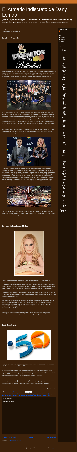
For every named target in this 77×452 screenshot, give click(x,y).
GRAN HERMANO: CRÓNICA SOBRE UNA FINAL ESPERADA (64, 91)
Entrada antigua (51, 437)
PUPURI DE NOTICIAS (64, 169)
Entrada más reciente (9, 437)
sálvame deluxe (37, 395)
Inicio (31, 437)
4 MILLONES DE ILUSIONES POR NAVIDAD (64, 111)
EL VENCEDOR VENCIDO (64, 127)
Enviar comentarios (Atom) (15, 440)
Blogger (52, 447)
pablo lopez (9, 395)
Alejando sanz (17, 393)
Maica (39, 447)
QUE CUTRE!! (63, 132)
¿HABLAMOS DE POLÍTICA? (64, 163)
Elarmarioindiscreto (65, 31)
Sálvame (31, 395)
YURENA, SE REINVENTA (64, 181)
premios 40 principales (17, 395)
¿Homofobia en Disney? (63, 198)
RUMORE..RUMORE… (64, 67)
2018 (62, 39)
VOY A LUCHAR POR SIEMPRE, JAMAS (64, 189)
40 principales (10, 393)
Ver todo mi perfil (63, 33)
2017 (62, 41)
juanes (49, 393)
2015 (62, 45)
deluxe (28, 393)
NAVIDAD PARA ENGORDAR (64, 82)
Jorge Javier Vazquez (43, 393)
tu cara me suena (45, 395)
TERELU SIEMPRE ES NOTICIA (64, 120)
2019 (62, 37)
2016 (62, 43)
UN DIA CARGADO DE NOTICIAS (64, 150)
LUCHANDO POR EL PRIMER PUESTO (64, 59)
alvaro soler (24, 393)
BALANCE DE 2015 (64, 52)
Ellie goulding (34, 393)
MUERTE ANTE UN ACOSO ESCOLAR (64, 74)
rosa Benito (26, 395)
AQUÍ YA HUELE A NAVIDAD (64, 175)
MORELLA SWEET (64, 157)
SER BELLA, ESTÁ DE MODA (64, 101)
